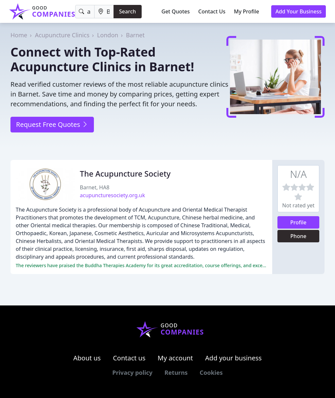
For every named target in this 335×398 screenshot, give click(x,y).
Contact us (129, 358)
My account (175, 358)
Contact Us (211, 11)
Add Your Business (298, 11)
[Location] (104, 11)
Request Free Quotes (52, 124)
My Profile (246, 11)
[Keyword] (84, 11)
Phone (299, 236)
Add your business (233, 358)
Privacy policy (132, 372)
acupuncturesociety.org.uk (112, 195)
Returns (176, 372)
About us (87, 358)
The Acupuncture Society (125, 173)
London (107, 35)
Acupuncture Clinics (62, 35)
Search (127, 11)
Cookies (211, 372)
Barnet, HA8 (94, 187)
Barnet (135, 35)
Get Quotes (176, 11)
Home (18, 35)
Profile (298, 222)
